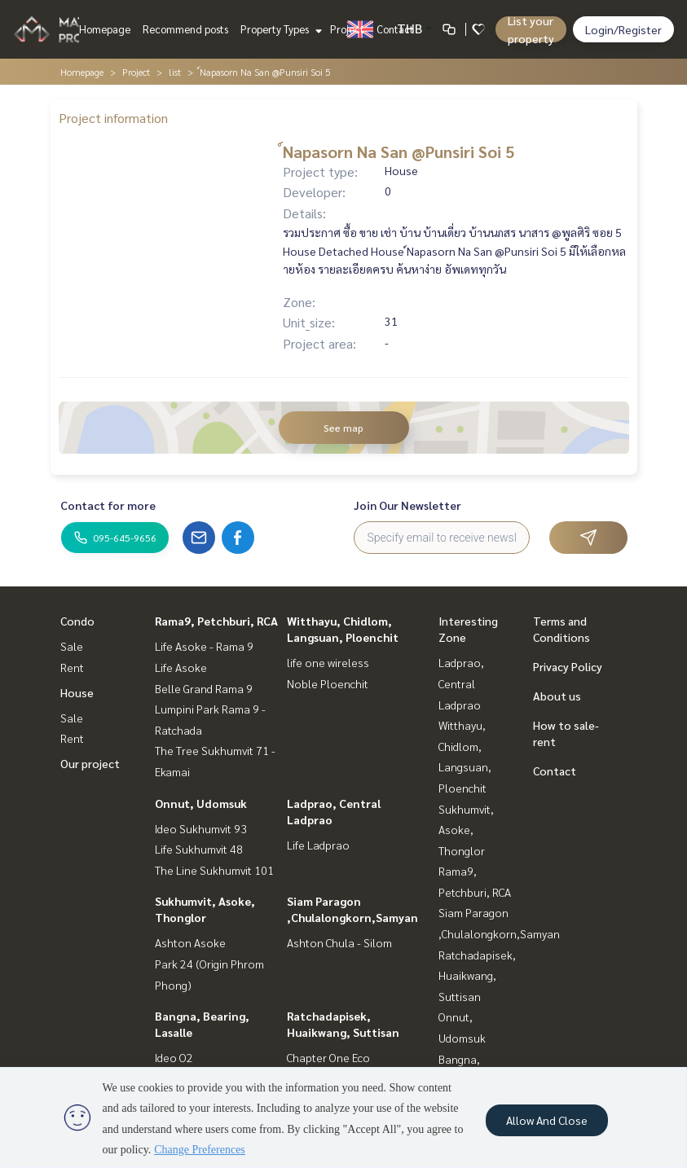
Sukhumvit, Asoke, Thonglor (466, 829)
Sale (71, 646)
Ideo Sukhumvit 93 (201, 828)
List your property (531, 29)
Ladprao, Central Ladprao (461, 683)
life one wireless (328, 662)
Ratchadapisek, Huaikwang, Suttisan (477, 975)
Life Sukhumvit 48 (199, 848)
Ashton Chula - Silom (339, 942)
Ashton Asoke (190, 942)
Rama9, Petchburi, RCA (216, 620)
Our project (90, 763)
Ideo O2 (174, 1057)
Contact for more (108, 505)
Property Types (279, 29)
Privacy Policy (567, 666)
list (175, 71)
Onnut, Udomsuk (201, 803)
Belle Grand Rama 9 (204, 688)
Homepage (104, 29)
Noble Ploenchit (327, 683)
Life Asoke (181, 667)
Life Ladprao (318, 844)
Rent (72, 667)
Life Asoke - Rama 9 (204, 646)
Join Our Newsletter (407, 505)
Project (347, 29)
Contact (395, 29)
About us (557, 695)
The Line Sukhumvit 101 (214, 870)
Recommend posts (185, 29)
